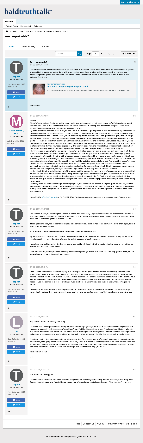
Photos (45, 46)
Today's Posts (12, 26)
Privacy (100, 423)
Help (78, 423)
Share (16, 92)
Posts (11, 46)
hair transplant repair (56, 84)
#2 (134, 116)
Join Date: (12, 84)
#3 (134, 209)
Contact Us (88, 423)
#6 (134, 370)
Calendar (38, 26)
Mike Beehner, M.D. (49, 197)
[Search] (68, 53)
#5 (134, 317)
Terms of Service (115, 423)
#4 (134, 267)
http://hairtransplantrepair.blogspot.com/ (67, 86)
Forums (9, 21)
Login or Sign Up (130, 2)
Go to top (131, 423)
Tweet (16, 97)
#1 (134, 62)
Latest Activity (28, 46)
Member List (26, 26)
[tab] (11, 46)
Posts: (10, 87)
